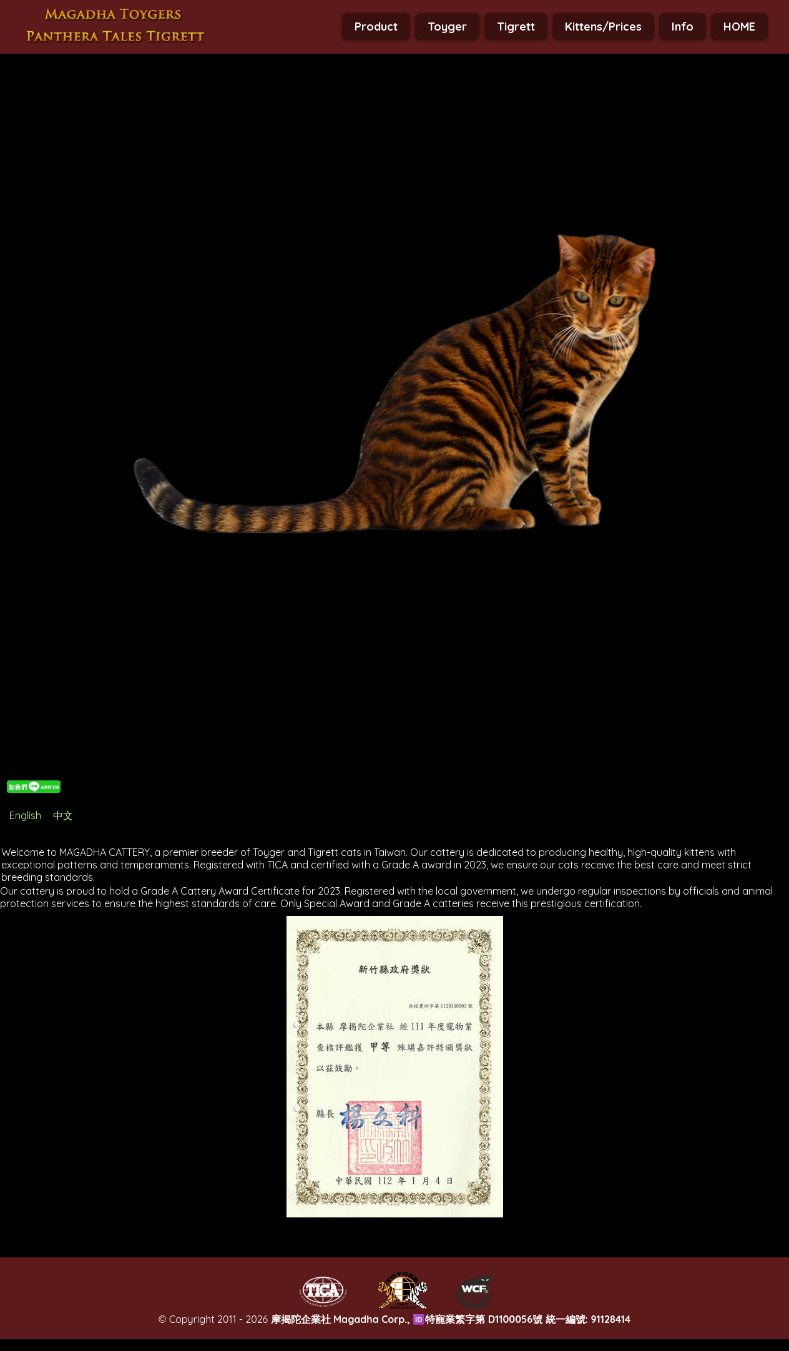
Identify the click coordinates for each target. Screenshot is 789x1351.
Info (682, 26)
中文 (63, 815)
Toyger (447, 26)
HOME (739, 26)
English (25, 815)
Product (376, 26)
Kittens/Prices (603, 26)
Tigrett (516, 26)
